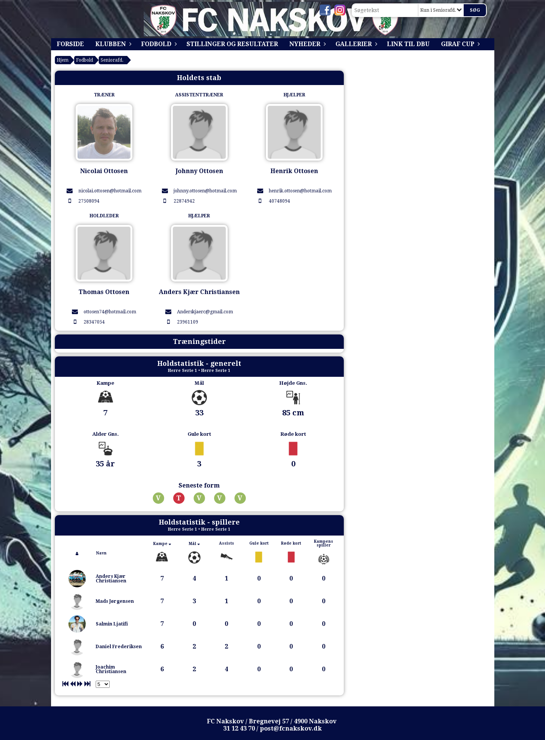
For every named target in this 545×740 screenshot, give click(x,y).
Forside (70, 44)
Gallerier (355, 44)
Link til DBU (408, 44)
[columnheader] (77, 553)
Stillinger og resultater (232, 44)
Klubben (112, 44)
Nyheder (306, 44)
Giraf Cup (459, 44)
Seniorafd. (112, 60)
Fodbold (158, 44)
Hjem (62, 60)
